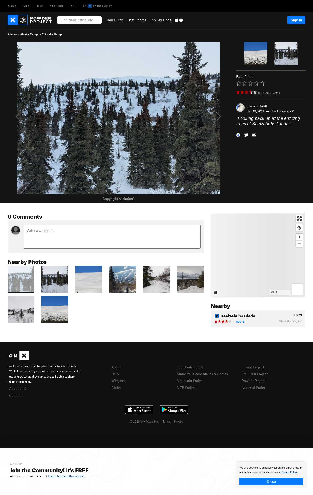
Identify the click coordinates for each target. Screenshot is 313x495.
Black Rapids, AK (282, 111)
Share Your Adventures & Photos (202, 374)
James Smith (258, 106)
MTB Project (186, 387)
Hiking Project (253, 367)
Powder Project (253, 380)
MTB (27, 5)
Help (115, 374)
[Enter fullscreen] (299, 218)
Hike (40, 5)
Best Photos (136, 20)
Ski (73, 5)
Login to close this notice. (66, 476)
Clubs (116, 387)
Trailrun (57, 5)
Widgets (118, 380)
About (116, 367)
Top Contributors (190, 367)
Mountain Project (190, 380)
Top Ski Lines (160, 20)
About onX (17, 388)
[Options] (297, 289)
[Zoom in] (299, 237)
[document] (271, 475)
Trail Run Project (255, 374)
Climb (12, 5)
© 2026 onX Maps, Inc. (144, 421)
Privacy (178, 421)
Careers (15, 395)
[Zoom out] (299, 243)
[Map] (258, 255)
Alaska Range (29, 34)
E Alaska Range (52, 34)
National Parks (253, 387)
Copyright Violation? (118, 198)
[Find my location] (299, 227)
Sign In (296, 20)
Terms (166, 421)
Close (271, 481)
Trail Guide (115, 20)
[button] (238, 134)
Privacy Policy (289, 472)
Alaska (12, 34)
